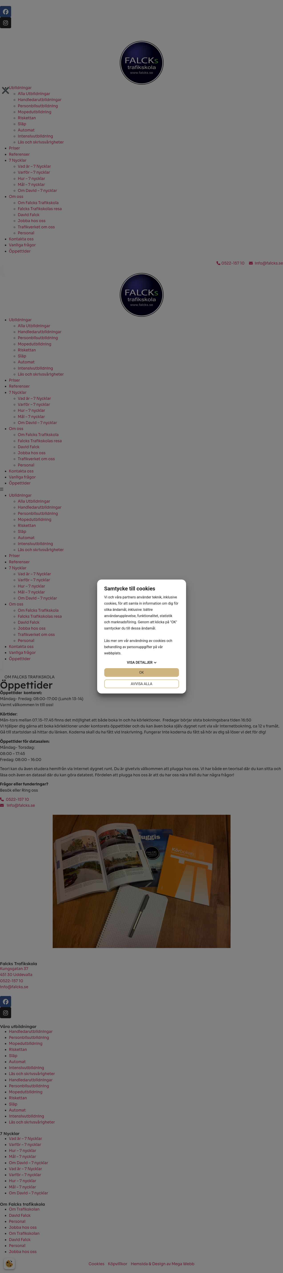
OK (141, 672)
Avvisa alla (141, 684)
